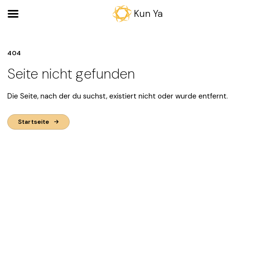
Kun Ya (148, 13)
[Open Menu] (13, 13)
